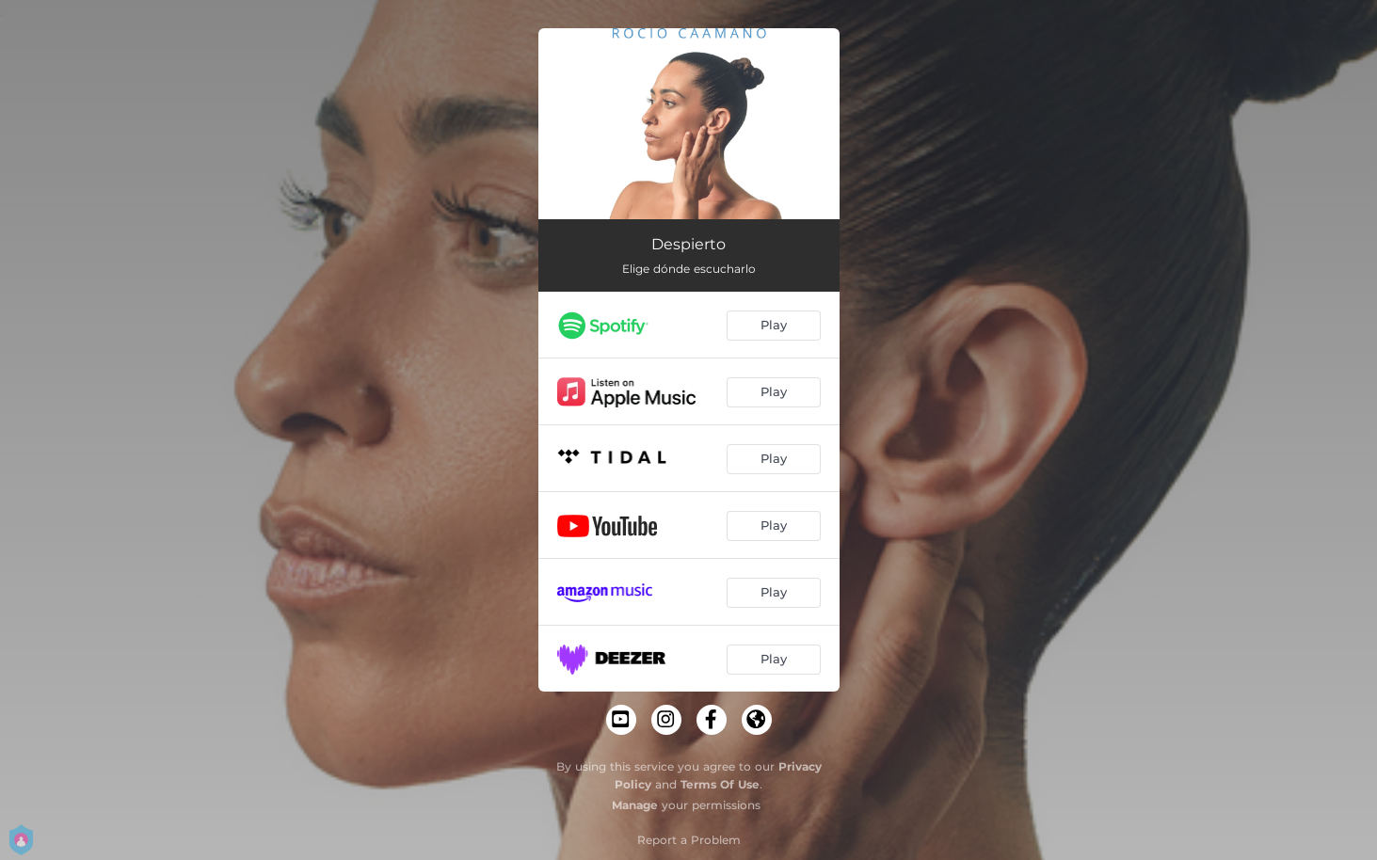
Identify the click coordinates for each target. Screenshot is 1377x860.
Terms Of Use (720, 784)
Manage (635, 805)
